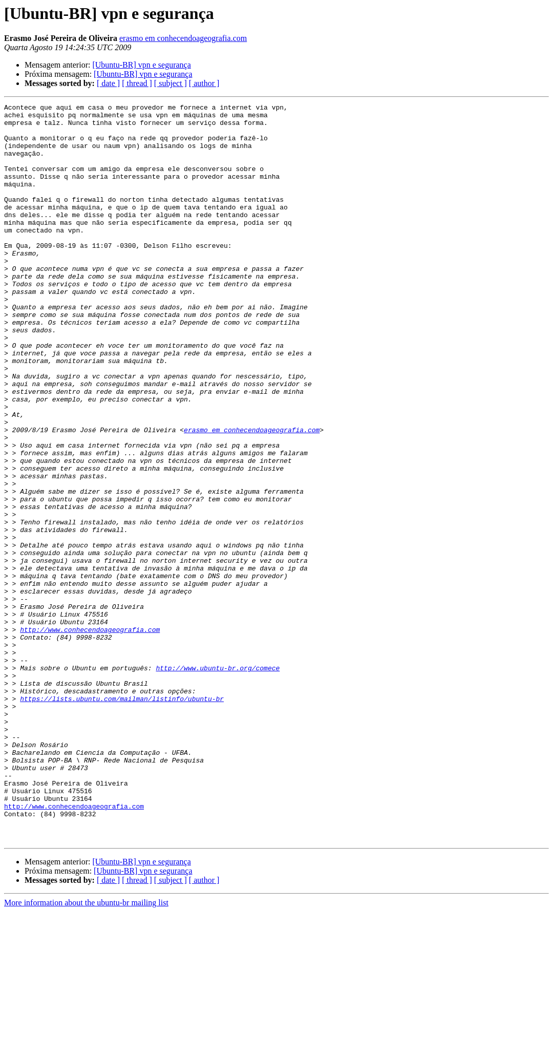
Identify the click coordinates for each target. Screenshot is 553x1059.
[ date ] (108, 83)
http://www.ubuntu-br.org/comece (218, 781)
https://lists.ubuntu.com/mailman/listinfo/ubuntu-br (122, 818)
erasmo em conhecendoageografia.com (183, 38)
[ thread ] (137, 83)
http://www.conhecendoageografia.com (90, 735)
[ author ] (204, 83)
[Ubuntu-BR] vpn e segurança (141, 64)
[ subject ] (170, 83)
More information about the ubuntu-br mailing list (86, 1050)
